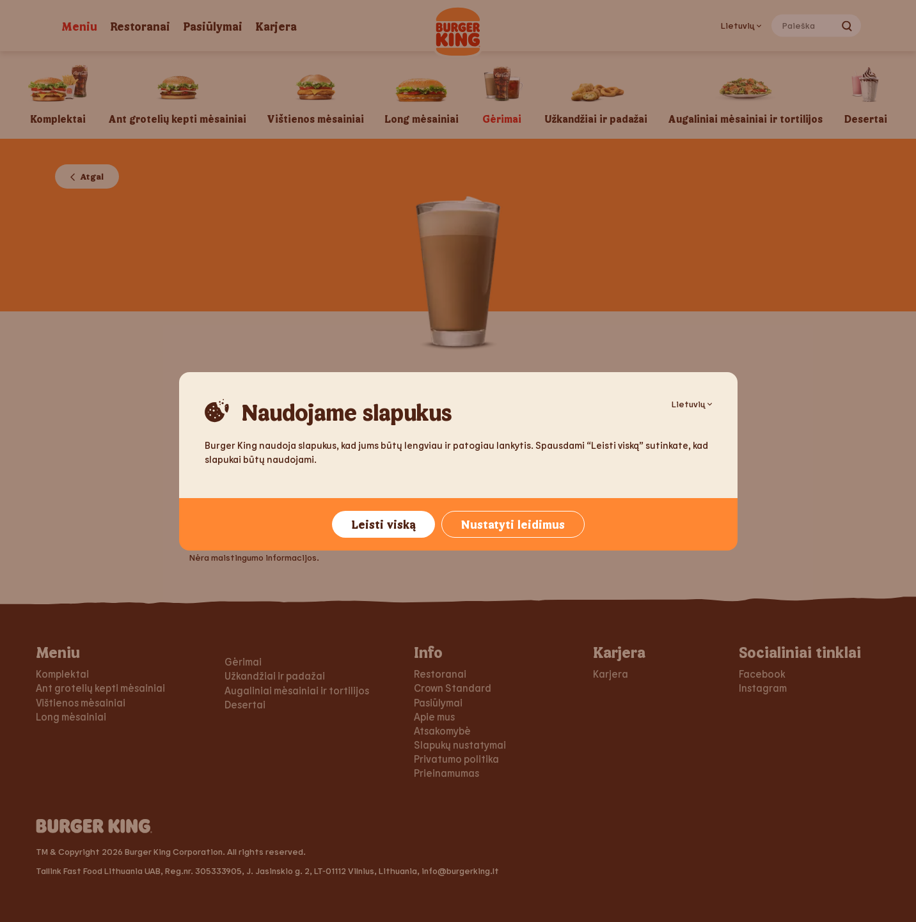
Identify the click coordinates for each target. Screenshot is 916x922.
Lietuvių (692, 403)
